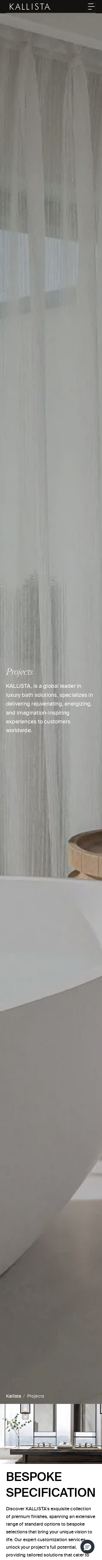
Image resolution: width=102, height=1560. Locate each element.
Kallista (13, 1396)
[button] (87, 1547)
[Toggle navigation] (91, 6)
